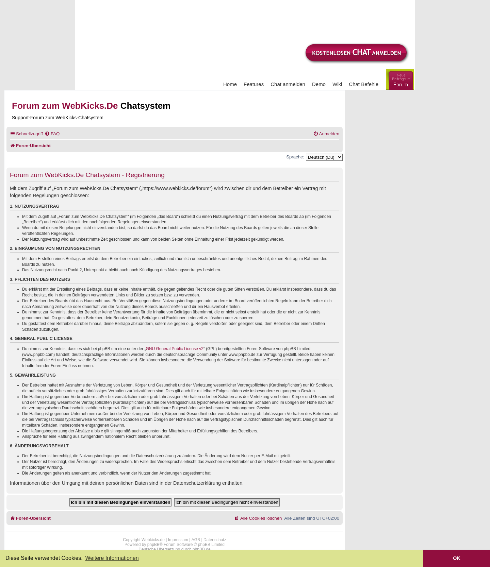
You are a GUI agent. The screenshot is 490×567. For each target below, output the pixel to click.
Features (254, 84)
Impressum (178, 539)
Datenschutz (214, 539)
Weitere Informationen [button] (111, 558)
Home (230, 84)
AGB (196, 539)
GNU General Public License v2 (174, 348)
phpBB (153, 544)
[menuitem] (52, 134)
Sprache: (295, 156)
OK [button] (456, 558)
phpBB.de (202, 549)
